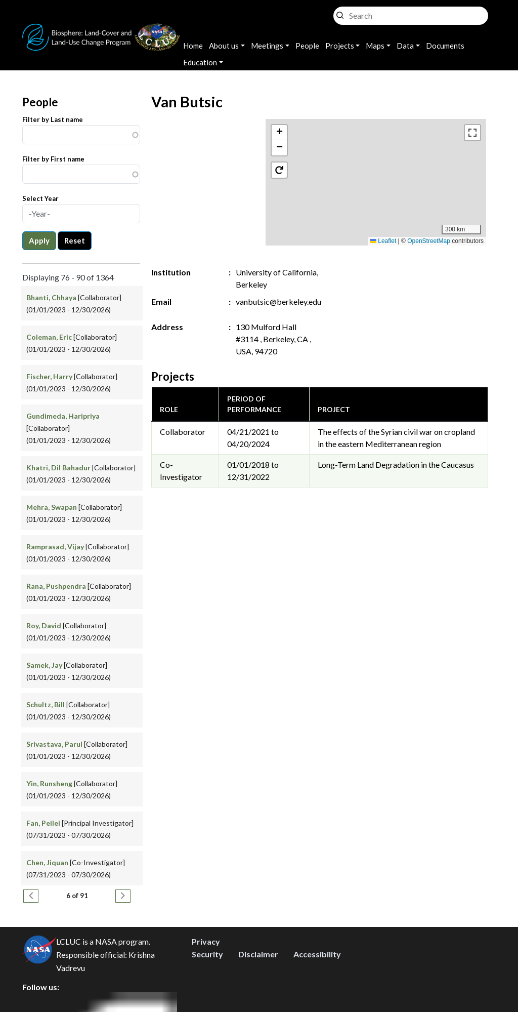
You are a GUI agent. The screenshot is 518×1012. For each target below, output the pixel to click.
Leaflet (383, 241)
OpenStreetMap (428, 241)
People (307, 45)
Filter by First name (53, 159)
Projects (339, 45)
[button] (376, 171)
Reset (74, 240)
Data (405, 45)
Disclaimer (258, 954)
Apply (39, 240)
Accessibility (317, 954)
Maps (375, 45)
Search (340, 13)
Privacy (206, 941)
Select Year (40, 198)
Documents (445, 45)
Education (200, 62)
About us (224, 45)
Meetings (267, 45)
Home (193, 45)
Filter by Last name (52, 119)
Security (207, 954)
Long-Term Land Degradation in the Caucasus (396, 464)
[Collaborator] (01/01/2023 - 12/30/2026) (68, 428)
